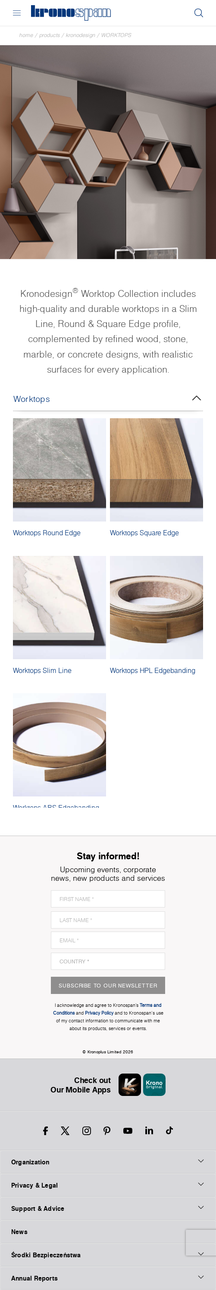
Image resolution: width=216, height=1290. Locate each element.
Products (49, 35)
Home (26, 35)
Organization (108, 1162)
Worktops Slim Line (42, 670)
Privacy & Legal (108, 1185)
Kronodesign (80, 35)
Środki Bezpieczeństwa (108, 1254)
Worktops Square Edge (144, 532)
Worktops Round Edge (47, 532)
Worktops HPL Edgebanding (152, 670)
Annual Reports (108, 1278)
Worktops (116, 35)
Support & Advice (108, 1208)
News (19, 1231)
